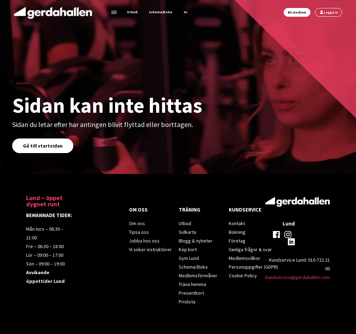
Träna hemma (192, 284)
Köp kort (188, 249)
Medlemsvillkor (244, 258)
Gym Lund (189, 258)
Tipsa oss (139, 232)
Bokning (237, 232)
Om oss (137, 223)
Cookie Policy (243, 275)
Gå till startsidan (43, 146)
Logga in (331, 12)
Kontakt (237, 223)
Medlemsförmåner (198, 275)
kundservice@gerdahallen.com (297, 277)
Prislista (187, 302)
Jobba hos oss (144, 241)
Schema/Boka (160, 12)
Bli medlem (297, 12)
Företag (237, 241)
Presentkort (191, 293)
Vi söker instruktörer (150, 249)
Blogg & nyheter (195, 241)
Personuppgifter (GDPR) (253, 267)
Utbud (132, 12)
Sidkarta (187, 232)
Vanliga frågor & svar (250, 249)
